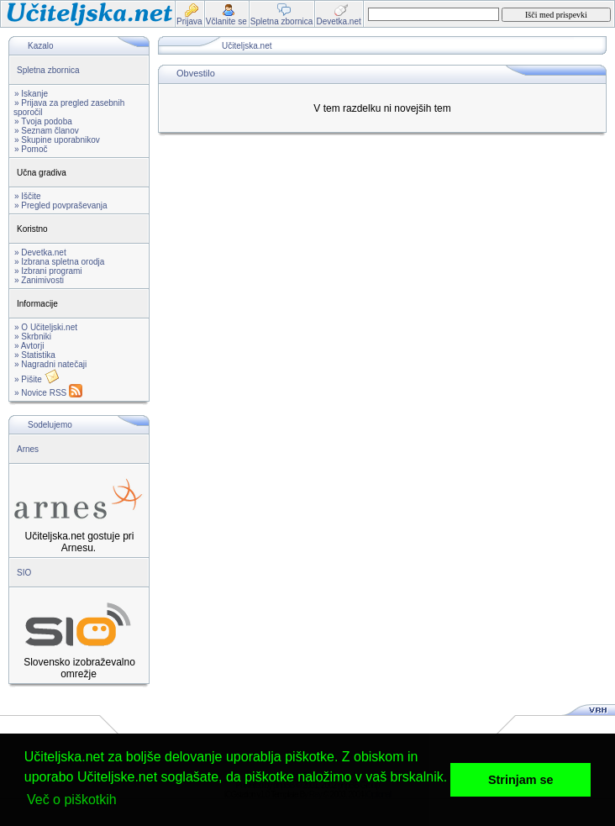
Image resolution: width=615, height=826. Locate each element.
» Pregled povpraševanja (61, 205)
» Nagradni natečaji (50, 364)
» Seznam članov (46, 130)
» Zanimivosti (39, 280)
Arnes (28, 449)
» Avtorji (29, 345)
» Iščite (27, 196)
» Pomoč (30, 149)
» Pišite (37, 379)
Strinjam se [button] (521, 780)
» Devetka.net (40, 252)
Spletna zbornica (48, 70)
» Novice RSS (48, 392)
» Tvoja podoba (43, 121)
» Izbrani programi (48, 271)
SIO (24, 572)
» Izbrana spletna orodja (59, 261)
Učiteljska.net (246, 45)
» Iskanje (31, 93)
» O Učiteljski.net (45, 327)
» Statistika (34, 355)
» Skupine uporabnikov (57, 140)
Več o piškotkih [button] (72, 799)
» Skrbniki (32, 336)
